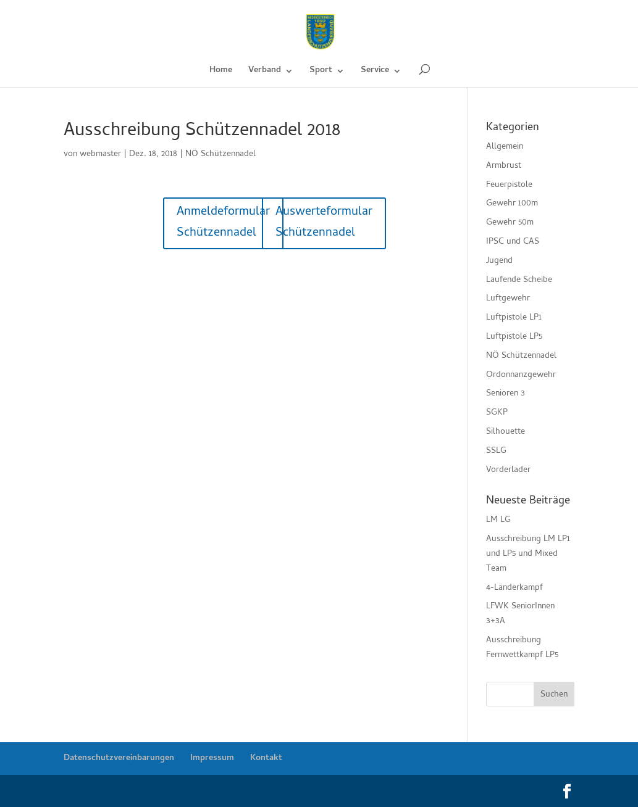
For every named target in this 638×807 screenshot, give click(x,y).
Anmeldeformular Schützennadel (223, 223)
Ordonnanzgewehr (521, 375)
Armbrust (503, 166)
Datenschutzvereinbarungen (119, 758)
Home (220, 72)
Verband (264, 72)
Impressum (212, 758)
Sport (320, 72)
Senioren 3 (505, 394)
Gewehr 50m (510, 223)
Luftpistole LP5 (514, 337)
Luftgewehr (508, 299)
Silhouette (505, 432)
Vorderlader (508, 470)
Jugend (499, 261)
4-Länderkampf (514, 588)
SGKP (497, 413)
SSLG (496, 451)
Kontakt (266, 758)
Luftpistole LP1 (514, 318)
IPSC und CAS (512, 242)
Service (375, 72)
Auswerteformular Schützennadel (323, 223)
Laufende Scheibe (519, 280)
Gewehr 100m (512, 204)
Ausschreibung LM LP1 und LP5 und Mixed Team (528, 554)
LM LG (498, 520)
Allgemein (504, 147)
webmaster (100, 154)
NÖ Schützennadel (220, 154)
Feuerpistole (509, 185)
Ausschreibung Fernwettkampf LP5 (522, 648)
